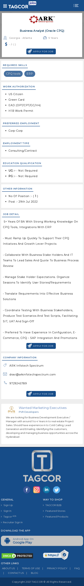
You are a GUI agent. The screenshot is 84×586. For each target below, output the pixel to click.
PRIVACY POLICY (53, 568)
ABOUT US (8, 568)
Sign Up (7, 505)
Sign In (6, 510)
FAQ (73, 568)
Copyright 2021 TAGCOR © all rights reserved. (42, 581)
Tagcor (8, 516)
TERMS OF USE (27, 568)
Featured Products (55, 516)
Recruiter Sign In (12, 522)
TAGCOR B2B (52, 505)
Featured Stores (54, 510)
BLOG (31, 572)
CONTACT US (12, 572)
